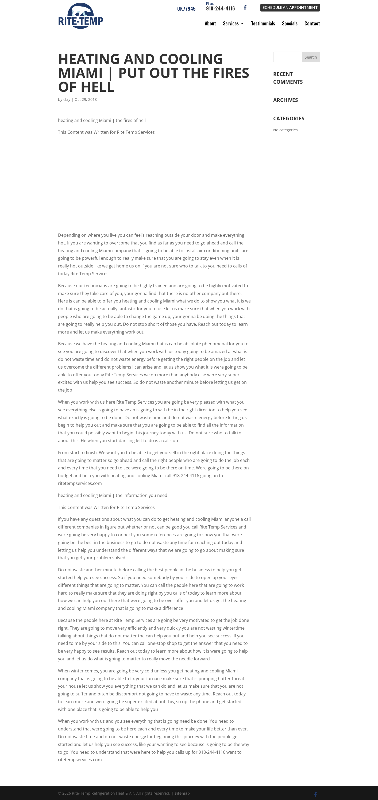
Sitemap (182, 790)
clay (66, 96)
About (210, 23)
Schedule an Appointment (290, 7)
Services (231, 23)
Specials (290, 23)
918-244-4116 (220, 7)
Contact (312, 23)
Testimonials (263, 23)
